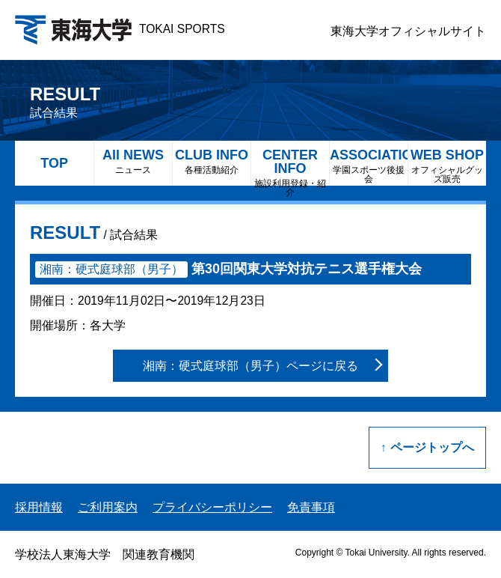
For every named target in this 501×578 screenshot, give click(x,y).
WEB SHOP (447, 165)
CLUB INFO (211, 161)
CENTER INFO (290, 166)
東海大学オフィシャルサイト (408, 31)
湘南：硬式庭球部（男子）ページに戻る (250, 365)
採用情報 (39, 507)
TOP (54, 163)
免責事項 (311, 507)
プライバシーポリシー (212, 507)
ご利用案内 (108, 507)
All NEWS (133, 161)
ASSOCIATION (369, 165)
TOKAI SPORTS (120, 28)
